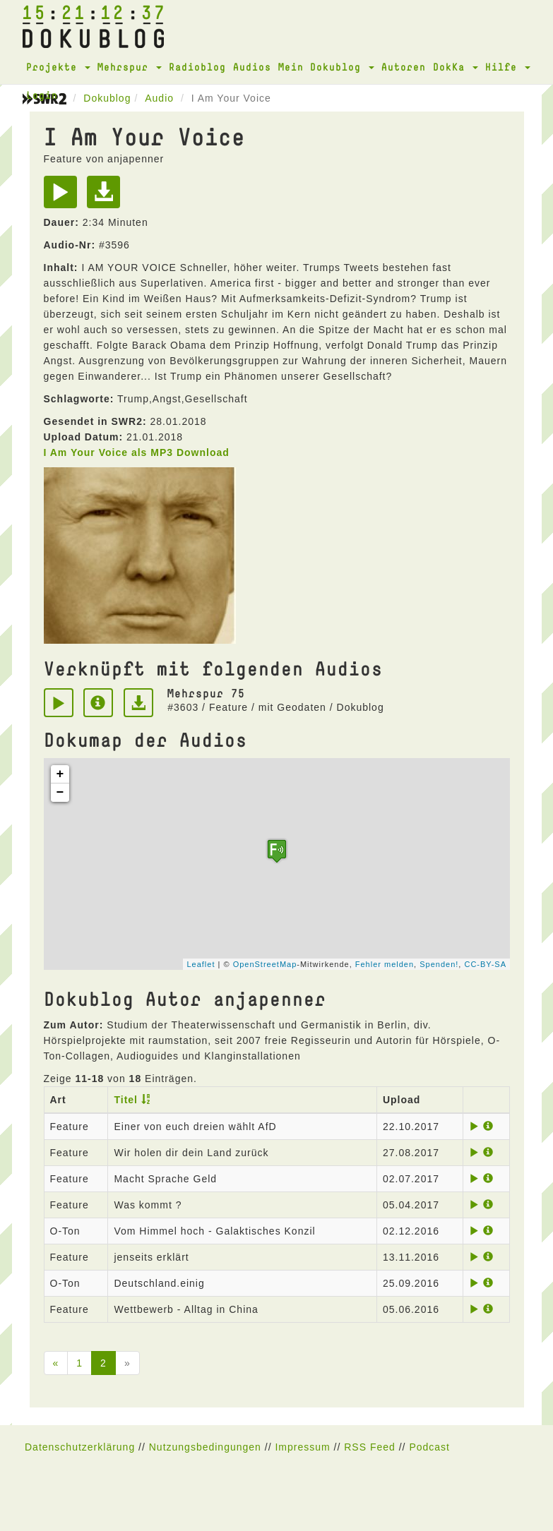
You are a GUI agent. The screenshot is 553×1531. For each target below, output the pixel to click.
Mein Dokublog (326, 67)
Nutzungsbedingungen (205, 1447)
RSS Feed (370, 1447)
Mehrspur (129, 67)
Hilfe (507, 67)
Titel (126, 1099)
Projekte (58, 67)
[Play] (64, 197)
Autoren (403, 67)
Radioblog (197, 67)
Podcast (429, 1447)
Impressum (302, 1447)
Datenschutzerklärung (80, 1447)
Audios (252, 67)
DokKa (455, 67)
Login (42, 95)
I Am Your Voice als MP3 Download (137, 452)
